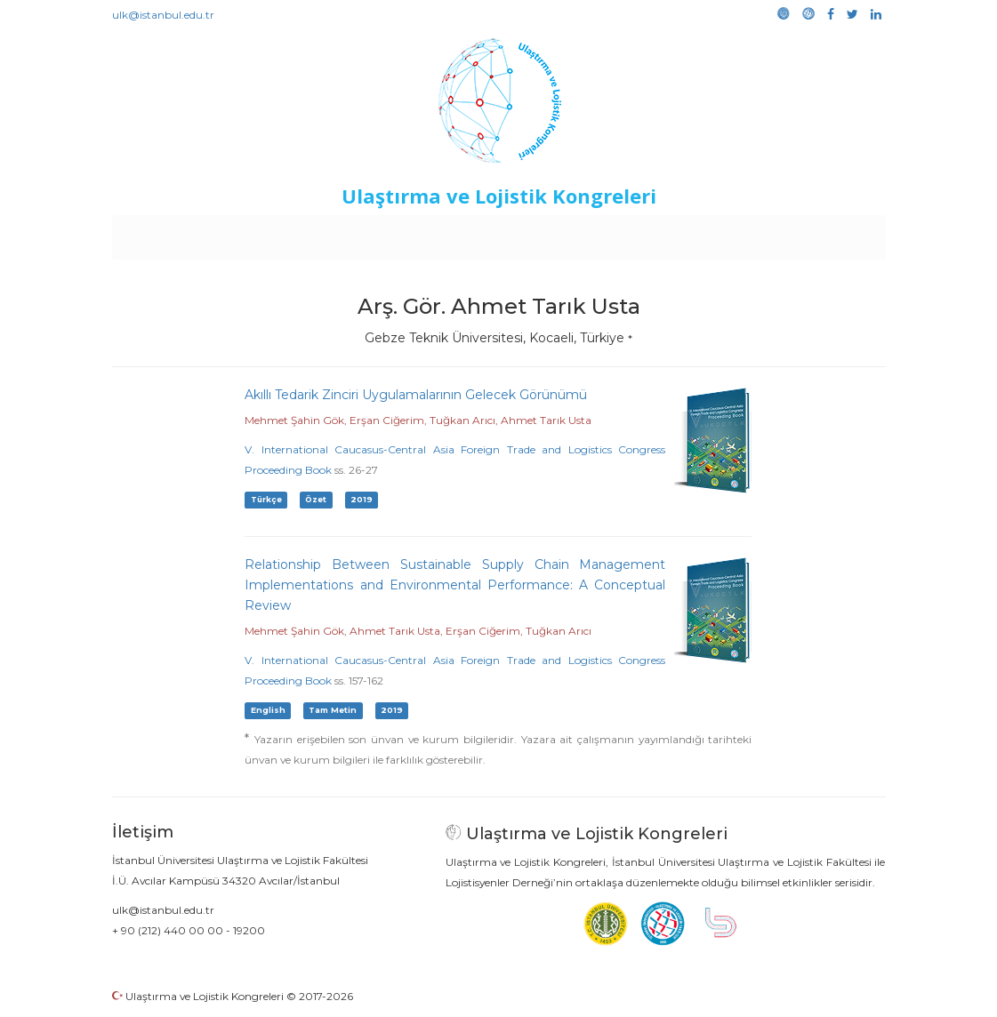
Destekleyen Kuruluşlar (357, 233)
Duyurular (543, 233)
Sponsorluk (620, 233)
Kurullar (250, 233)
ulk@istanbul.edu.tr (163, 14)
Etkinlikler (471, 233)
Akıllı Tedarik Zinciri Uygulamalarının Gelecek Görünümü (416, 395)
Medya (817, 233)
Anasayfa (186, 233)
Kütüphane (701, 233)
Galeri (766, 233)
